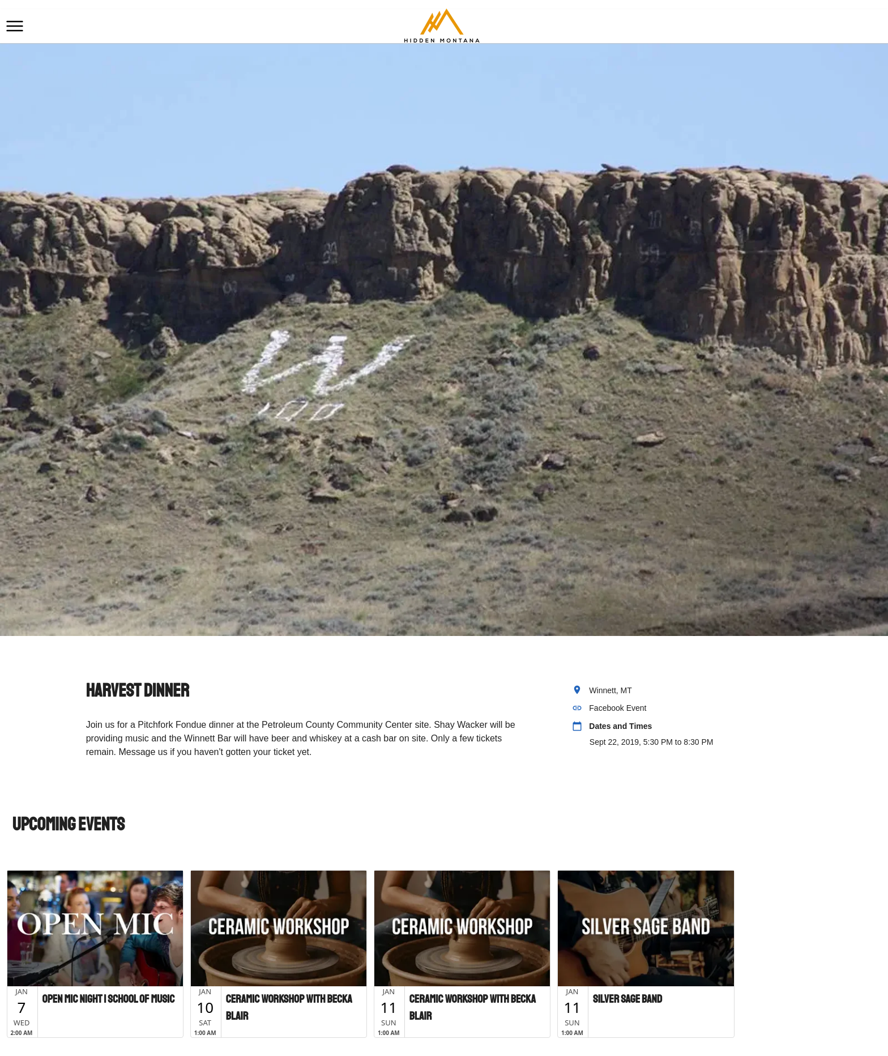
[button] (15, 26)
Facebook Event (617, 708)
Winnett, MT (610, 690)
